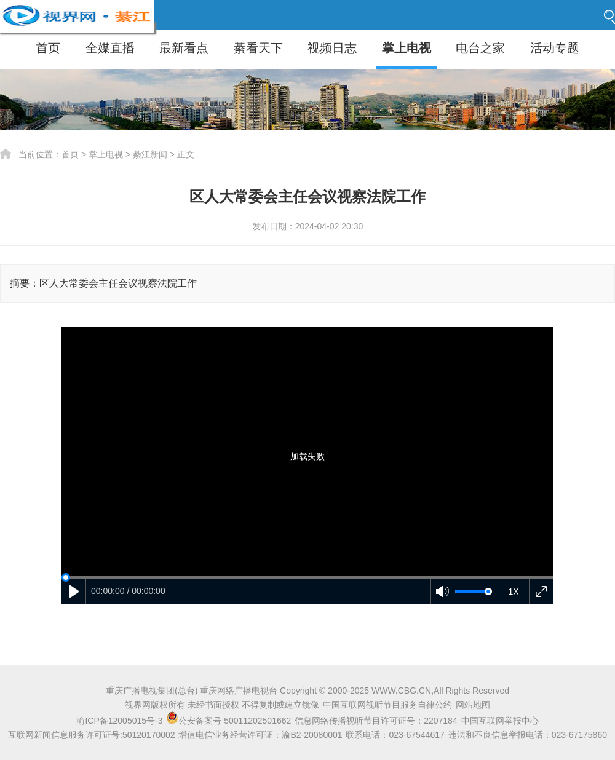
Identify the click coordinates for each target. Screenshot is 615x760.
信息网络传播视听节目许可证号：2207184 (376, 721)
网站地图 (473, 705)
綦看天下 (258, 48)
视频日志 (332, 48)
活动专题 (554, 48)
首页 (48, 48)
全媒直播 (110, 48)
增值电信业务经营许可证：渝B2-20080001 (260, 735)
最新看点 (183, 48)
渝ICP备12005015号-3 (119, 721)
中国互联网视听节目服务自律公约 (387, 705)
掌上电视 (406, 48)
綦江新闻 (150, 154)
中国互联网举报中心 (500, 721)
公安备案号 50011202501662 (229, 721)
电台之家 (480, 48)
